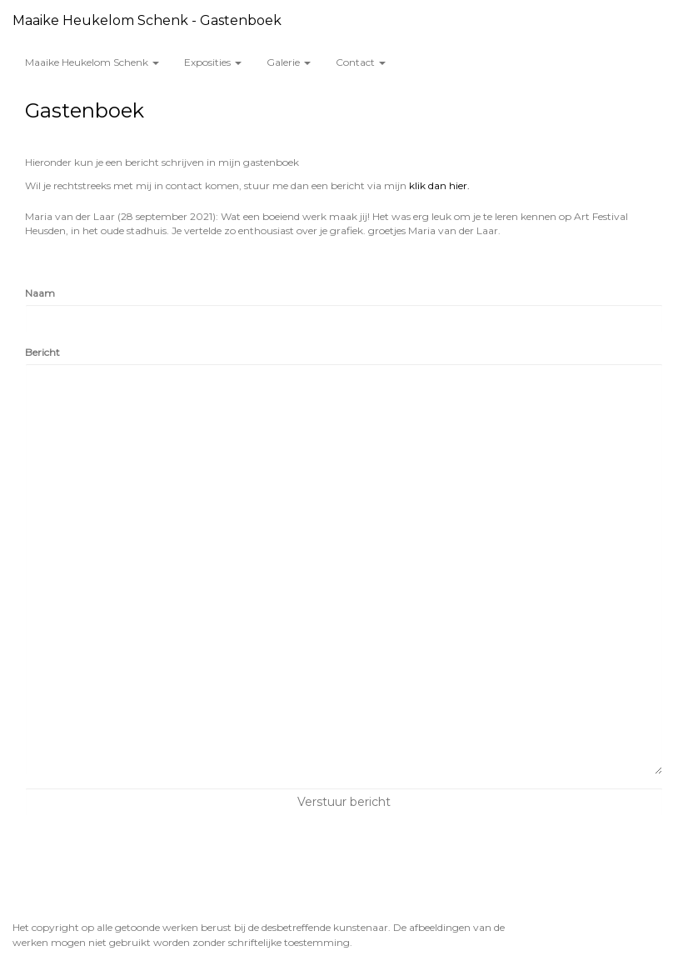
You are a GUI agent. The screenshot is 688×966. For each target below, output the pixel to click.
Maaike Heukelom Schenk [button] (92, 62)
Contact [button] (361, 62)
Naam (40, 293)
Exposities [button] (213, 62)
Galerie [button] (289, 62)
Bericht (42, 352)
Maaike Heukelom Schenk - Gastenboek (147, 20)
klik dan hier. (439, 185)
